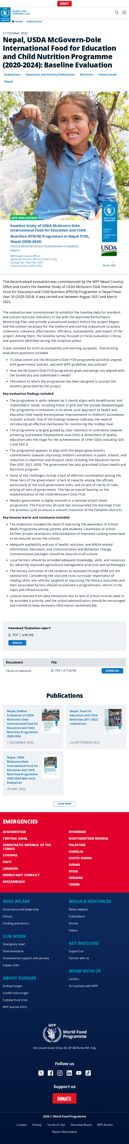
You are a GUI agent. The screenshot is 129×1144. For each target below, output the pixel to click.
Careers (74, 979)
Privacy (37, 1125)
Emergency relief (14, 944)
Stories (73, 923)
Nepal (8, 81)
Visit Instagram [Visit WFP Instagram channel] (59, 1073)
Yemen (74, 884)
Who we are (16, 901)
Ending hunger (12, 986)
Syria (73, 871)
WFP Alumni (105, 1125)
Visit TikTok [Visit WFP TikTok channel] (88, 1073)
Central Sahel (15, 838)
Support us (76, 951)
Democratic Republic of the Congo (27, 847)
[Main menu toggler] (123, 12)
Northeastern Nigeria (88, 838)
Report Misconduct (64, 1132)
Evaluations (12, 74)
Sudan (74, 865)
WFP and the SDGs (15, 1007)
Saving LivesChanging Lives (21, 12)
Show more (64, 803)
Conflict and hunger (16, 993)
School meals (107, 74)
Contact (22, 1125)
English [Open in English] (17, 642)
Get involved (84, 943)
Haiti (7, 862)
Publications (34, 21)
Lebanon (10, 868)
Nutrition (86, 74)
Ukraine (76, 878)
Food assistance (13, 951)
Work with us (85, 971)
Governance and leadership (21, 909)
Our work (14, 936)
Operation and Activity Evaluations (50, 74)
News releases (78, 909)
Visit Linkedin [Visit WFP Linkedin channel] (69, 1073)
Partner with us (79, 958)
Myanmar (77, 832)
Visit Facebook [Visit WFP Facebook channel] (50, 1073)
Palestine (77, 845)
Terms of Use (56, 1125)
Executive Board (81, 1125)
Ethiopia (10, 855)
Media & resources (90, 901)
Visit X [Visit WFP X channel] (41, 1073)
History (7, 916)
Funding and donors (16, 923)
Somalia (76, 851)
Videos (73, 930)
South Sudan (80, 858)
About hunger (19, 978)
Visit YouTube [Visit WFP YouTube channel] (78, 1073)
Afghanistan (14, 832)
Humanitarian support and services (26, 958)
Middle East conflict (21, 875)
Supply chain (11, 965)
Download (112, 670)
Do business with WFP (83, 986)
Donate (64, 4)
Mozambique (14, 881)
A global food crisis (15, 1000)
